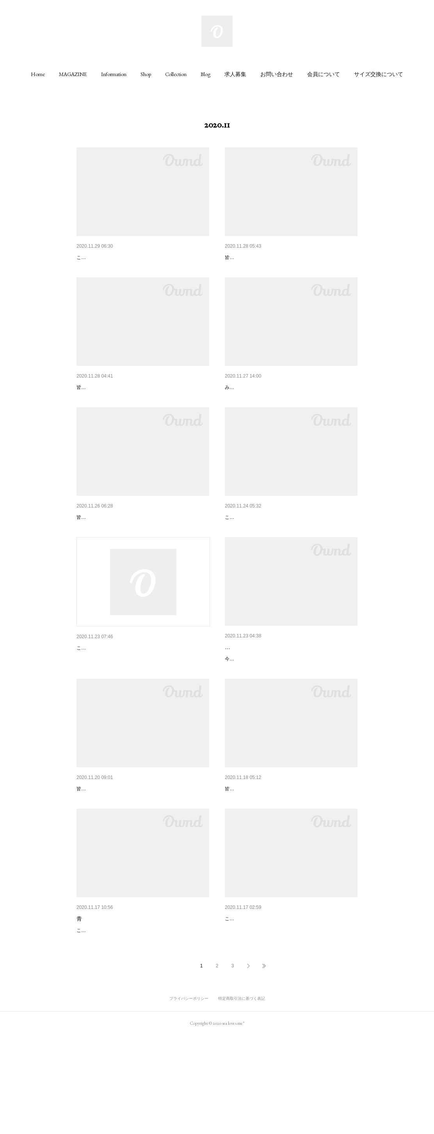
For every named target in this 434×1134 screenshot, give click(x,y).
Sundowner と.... (245, 557)
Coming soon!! (242, 1008)
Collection (176, 74)
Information (113, 74)
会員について (323, 74)
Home (38, 74)
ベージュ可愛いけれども (255, 708)
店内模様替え (241, 407)
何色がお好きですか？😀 (107, 257)
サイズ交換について (378, 74)
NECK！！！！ (95, 858)
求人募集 (235, 74)
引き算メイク (241, 858)
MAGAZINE (73, 74)
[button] (38, 74)
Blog (205, 74)
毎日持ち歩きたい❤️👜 (104, 407)
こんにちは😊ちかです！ (107, 708)
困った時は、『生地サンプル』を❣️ (120, 557)
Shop (146, 74)
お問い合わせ (276, 74)
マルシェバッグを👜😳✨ (256, 257)
